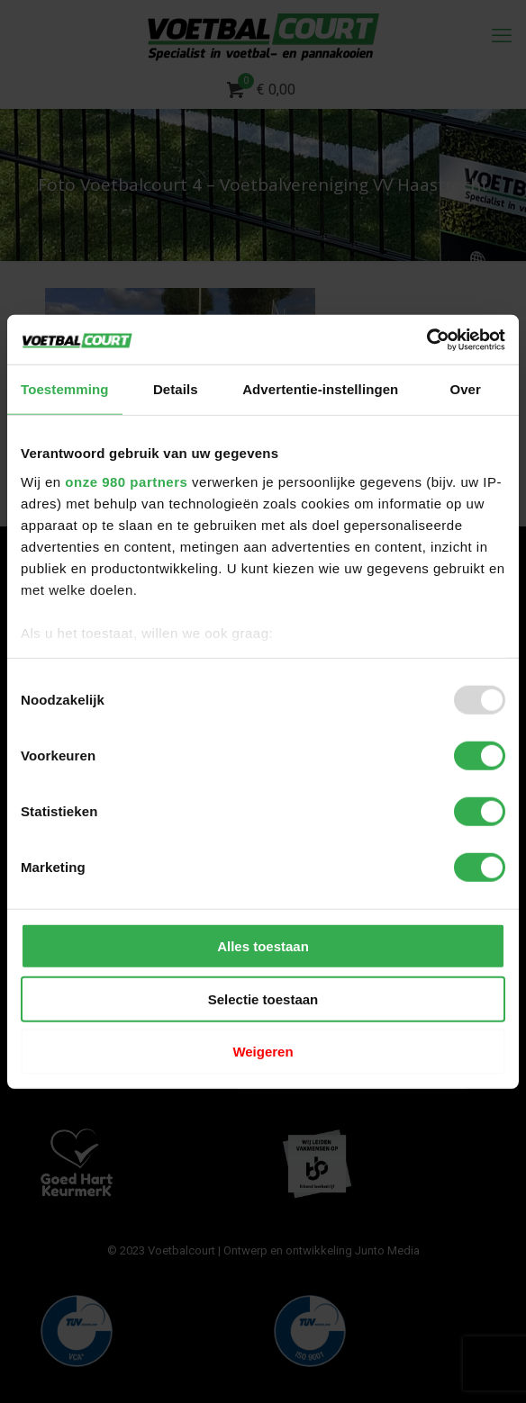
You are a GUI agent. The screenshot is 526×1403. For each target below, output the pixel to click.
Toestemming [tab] (65, 389)
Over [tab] (465, 389)
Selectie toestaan (263, 998)
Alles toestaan (263, 946)
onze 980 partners (126, 481)
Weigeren (262, 1051)
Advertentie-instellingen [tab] (320, 389)
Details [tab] (175, 389)
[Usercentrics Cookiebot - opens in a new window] (426, 339)
